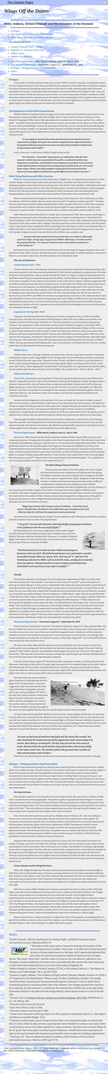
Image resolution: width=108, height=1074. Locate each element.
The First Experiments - (23, 61)
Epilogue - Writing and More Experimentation (33, 68)
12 (24, 808)
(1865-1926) (28, 50)
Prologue (15, 31)
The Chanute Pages (20, 2)
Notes (14, 71)
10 (80, 599)
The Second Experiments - (24, 64)
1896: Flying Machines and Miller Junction (32, 37)
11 (19, 654)
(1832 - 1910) (26, 47)
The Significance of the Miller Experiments (32, 34)
